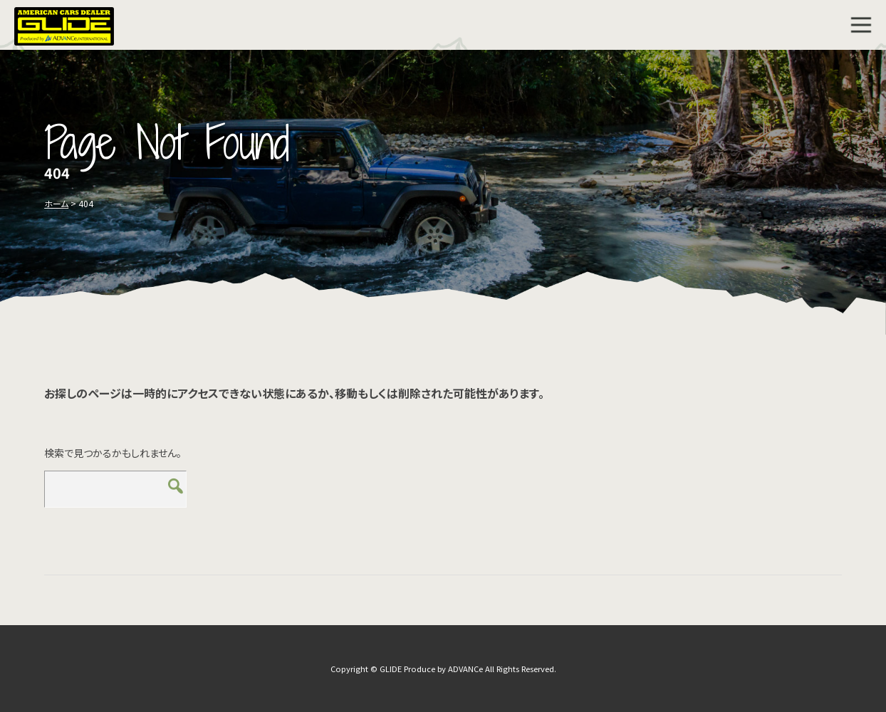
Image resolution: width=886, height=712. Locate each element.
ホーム (56, 203)
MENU (861, 25)
